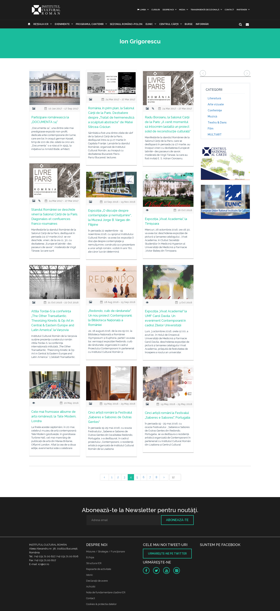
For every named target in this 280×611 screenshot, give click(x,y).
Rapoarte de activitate (98, 569)
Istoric (89, 574)
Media (182, 10)
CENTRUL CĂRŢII (168, 24)
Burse (188, 24)
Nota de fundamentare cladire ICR (105, 592)
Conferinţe (215, 110)
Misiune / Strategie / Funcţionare (105, 551)
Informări (202, 24)
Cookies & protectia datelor (101, 604)
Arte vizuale (216, 104)
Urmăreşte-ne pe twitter (167, 553)
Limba (141, 10)
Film (210, 128)
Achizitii (90, 586)
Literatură (214, 98)
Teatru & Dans (217, 122)
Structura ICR (94, 563)
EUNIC (149, 24)
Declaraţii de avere (97, 580)
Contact (229, 10)
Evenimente (62, 24)
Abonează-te (177, 520)
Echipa (90, 557)
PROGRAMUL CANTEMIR (90, 24)
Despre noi (168, 10)
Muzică (212, 116)
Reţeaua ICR (40, 24)
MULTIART (215, 134)
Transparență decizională (205, 10)
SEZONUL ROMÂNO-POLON (126, 24)
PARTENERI (242, 10)
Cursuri (155, 10)
